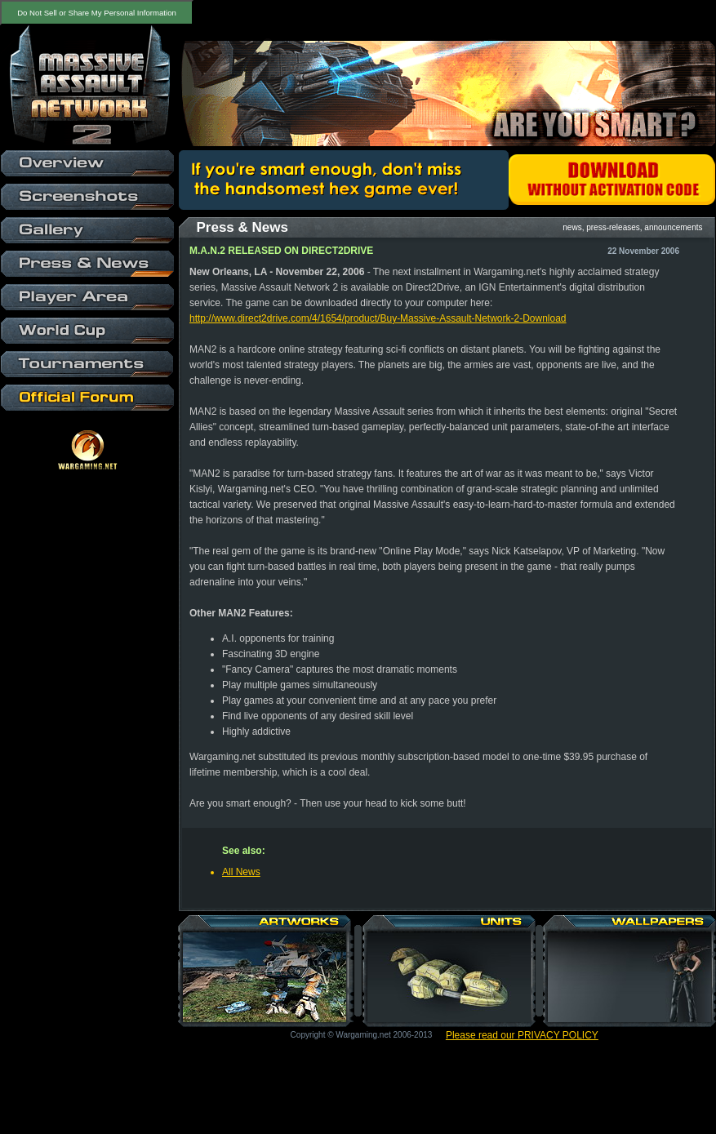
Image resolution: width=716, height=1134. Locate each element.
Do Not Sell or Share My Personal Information (96, 12)
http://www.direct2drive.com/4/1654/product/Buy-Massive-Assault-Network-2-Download (378, 318)
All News (241, 872)
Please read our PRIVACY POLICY (522, 1035)
